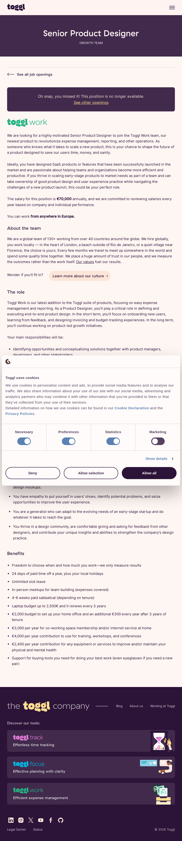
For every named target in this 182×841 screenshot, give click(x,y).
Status (38, 829)
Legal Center (16, 829)
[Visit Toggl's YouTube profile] (41, 820)
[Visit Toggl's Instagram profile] (21, 820)
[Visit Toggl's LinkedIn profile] (11, 820)
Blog (119, 706)
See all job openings (29, 74)
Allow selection (91, 473)
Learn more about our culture (78, 275)
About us (136, 706)
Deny (32, 473)
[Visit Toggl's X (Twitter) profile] (31, 820)
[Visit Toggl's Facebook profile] (51, 820)
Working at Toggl (162, 706)
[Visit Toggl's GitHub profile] (60, 820)
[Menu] (172, 7)
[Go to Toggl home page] (16, 7)
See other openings (91, 102)
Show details (157, 459)
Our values (85, 262)
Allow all (149, 473)
